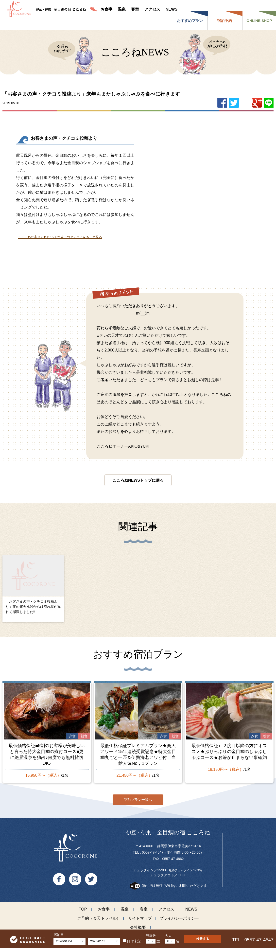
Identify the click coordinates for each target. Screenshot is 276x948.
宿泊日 (58, 934)
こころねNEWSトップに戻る (138, 480)
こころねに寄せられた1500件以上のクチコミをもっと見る (60, 237)
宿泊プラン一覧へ (138, 797)
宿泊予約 (224, 20)
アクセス (166, 907)
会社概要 (138, 925)
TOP (83, 907)
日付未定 (132, 941)
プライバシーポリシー (179, 916)
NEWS (191, 907)
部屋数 (151, 935)
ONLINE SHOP (259, 20)
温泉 (125, 907)
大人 (168, 935)
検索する (202, 939)
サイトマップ (140, 916)
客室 (144, 907)
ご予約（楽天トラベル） (99, 916)
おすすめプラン (190, 20)
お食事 (104, 907)
